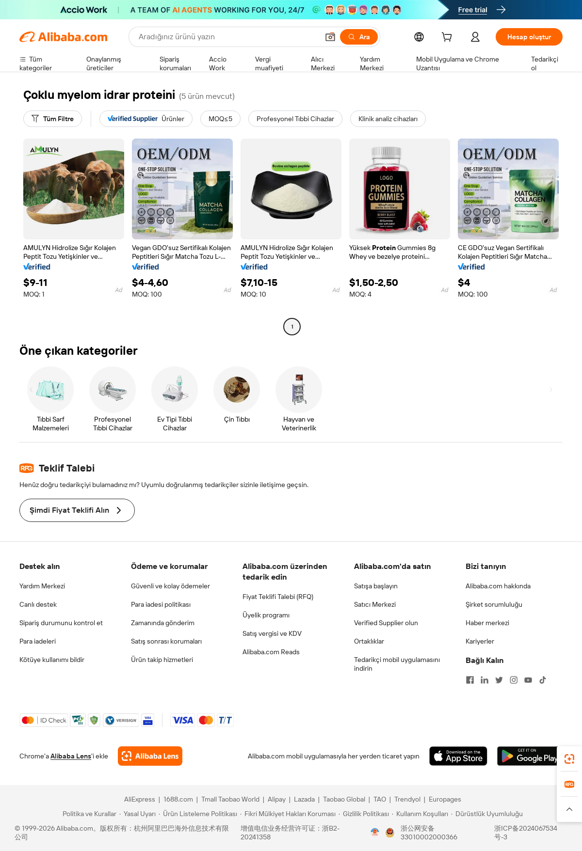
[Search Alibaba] (228, 37)
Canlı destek (38, 604)
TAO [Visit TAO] (379, 799)
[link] (569, 759)
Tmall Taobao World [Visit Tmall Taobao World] (230, 799)
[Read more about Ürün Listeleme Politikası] (198, 813)
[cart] (448, 38)
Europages (445, 799)
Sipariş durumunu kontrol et (61, 623)
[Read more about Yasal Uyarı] (137, 813)
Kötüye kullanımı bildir (51, 659)
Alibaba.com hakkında (498, 586)
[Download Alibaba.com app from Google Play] (530, 756)
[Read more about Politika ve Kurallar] (88, 813)
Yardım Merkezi (42, 586)
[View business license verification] (375, 832)
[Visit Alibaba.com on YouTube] (528, 680)
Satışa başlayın (376, 586)
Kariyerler (480, 641)
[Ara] (359, 37)
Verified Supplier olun (386, 623)
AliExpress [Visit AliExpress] (139, 799)
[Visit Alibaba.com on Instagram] (513, 680)
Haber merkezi (487, 623)
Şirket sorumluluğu (494, 604)
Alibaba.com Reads (271, 652)
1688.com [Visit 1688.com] (178, 799)
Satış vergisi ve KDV (272, 633)
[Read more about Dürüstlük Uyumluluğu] (487, 813)
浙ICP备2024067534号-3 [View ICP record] (525, 832)
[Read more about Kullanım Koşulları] (420, 813)
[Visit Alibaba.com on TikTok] (542, 680)
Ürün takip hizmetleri (162, 659)
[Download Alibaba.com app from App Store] (458, 756)
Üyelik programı (266, 615)
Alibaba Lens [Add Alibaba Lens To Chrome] (70, 756)
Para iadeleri (37, 641)
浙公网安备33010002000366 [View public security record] (429, 832)
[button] (330, 37)
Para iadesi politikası (161, 604)
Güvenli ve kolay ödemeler (170, 586)
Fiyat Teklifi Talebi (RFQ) (277, 596)
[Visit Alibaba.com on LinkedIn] (484, 680)
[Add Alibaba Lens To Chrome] (150, 756)
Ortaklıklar (369, 641)
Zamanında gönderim (162, 623)
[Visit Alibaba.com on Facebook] (470, 680)
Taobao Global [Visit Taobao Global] (344, 799)
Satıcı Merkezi (375, 604)
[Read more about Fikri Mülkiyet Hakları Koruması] (288, 813)
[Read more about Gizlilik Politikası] (364, 813)
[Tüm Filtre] (52, 118)
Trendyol (407, 799)
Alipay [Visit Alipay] (277, 799)
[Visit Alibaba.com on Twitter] (499, 680)
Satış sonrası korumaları (166, 641)
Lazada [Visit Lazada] (304, 799)
